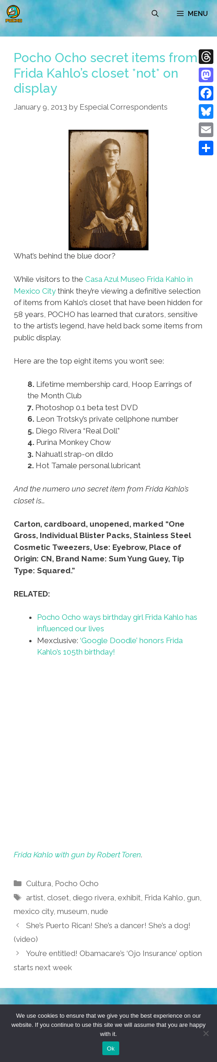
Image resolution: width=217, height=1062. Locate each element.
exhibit (129, 897)
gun (193, 897)
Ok (111, 1048)
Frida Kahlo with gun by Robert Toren (77, 854)
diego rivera (93, 897)
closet (58, 897)
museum (72, 911)
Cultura (38, 883)
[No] (205, 1033)
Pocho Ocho (77, 883)
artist (34, 897)
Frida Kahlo (163, 897)
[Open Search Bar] (155, 13)
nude (99, 911)
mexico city (33, 911)
